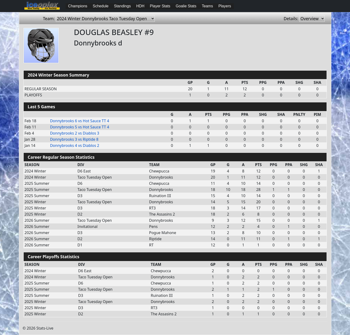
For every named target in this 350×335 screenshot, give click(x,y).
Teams (207, 6)
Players (224, 6)
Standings (122, 6)
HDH (140, 6)
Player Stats (160, 6)
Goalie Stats (186, 6)
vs (79, 120)
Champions (77, 6)
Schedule (101, 6)
